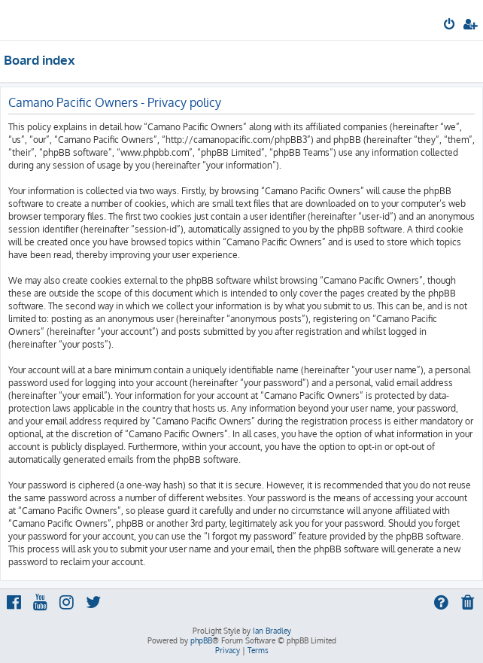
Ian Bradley (272, 630)
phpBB (201, 640)
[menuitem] (450, 26)
